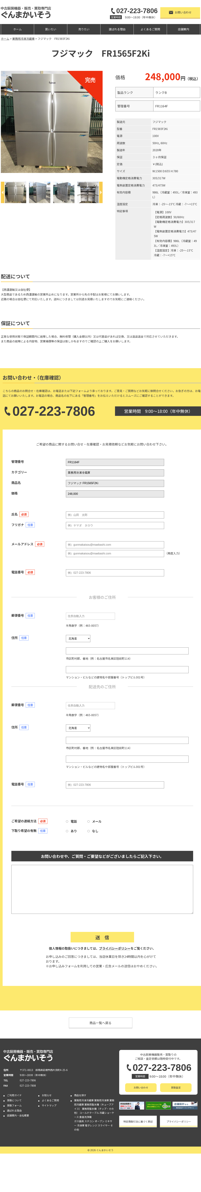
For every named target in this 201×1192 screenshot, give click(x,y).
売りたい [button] (83, 29)
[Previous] (2, 192)
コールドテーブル (89, 1112)
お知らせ (47, 1095)
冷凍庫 (80, 1125)
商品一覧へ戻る (100, 1022)
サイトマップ (49, 1105)
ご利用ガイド (14, 1095)
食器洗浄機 (85, 1117)
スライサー (104, 1125)
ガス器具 (79, 1121)
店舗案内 (183, 29)
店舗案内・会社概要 (18, 1115)
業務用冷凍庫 (101, 1100)
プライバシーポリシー (115, 948)
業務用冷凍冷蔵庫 (84, 1100)
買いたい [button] (50, 29)
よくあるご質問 (150, 29)
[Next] (101, 192)
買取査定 (176, 1087)
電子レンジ (91, 1125)
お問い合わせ (180, 12)
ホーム (17, 29)
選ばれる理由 (117, 29)
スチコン (89, 1121)
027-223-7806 (134, 11)
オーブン (99, 1121)
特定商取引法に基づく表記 (138, 1121)
